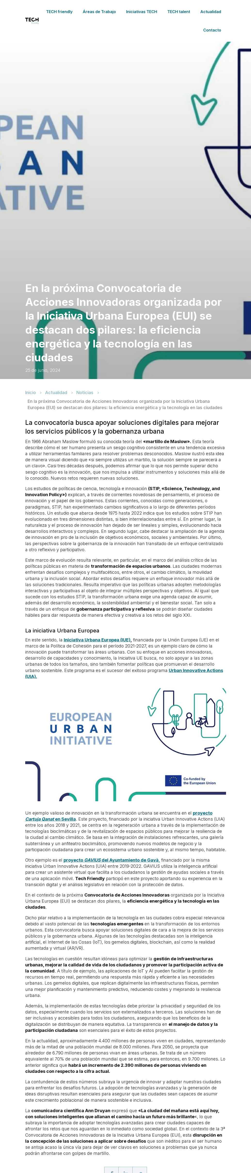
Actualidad (210, 11)
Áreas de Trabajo (99, 11)
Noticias (84, 393)
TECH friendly (59, 11)
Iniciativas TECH (141, 11)
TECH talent (178, 11)
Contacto (212, 30)
